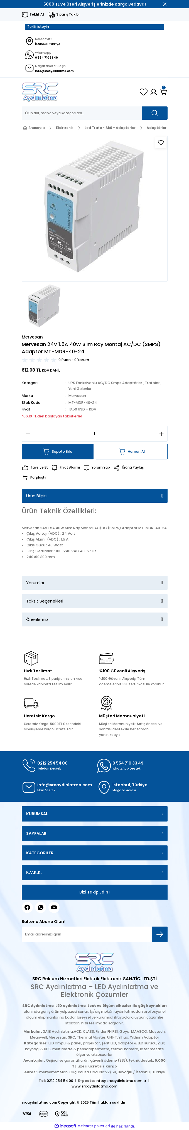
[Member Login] (154, 92)
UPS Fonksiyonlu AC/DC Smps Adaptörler (105, 382)
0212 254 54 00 (60, 1080)
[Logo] (40, 92)
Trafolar (152, 382)
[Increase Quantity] (163, 434)
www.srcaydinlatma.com (94, 1086)
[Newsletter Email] (95, 934)
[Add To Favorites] (160, 142)
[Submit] (160, 934)
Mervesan (77, 395)
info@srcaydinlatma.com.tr (121, 1080)
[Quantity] (95, 434)
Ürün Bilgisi (36, 496)
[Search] (95, 113)
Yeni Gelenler (80, 388)
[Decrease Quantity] (26, 434)
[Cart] (164, 92)
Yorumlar (35, 583)
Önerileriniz (37, 619)
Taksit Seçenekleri (44, 601)
